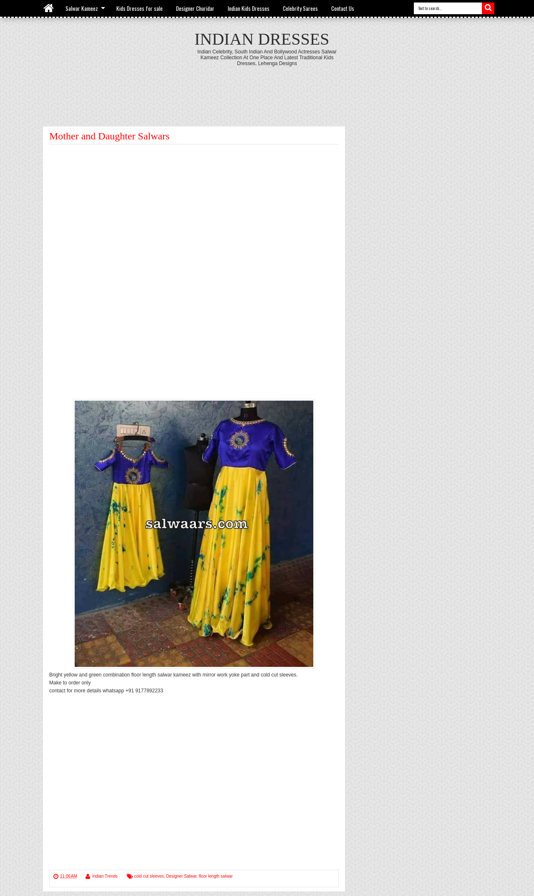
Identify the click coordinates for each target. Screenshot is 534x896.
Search (488, 8)
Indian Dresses (261, 39)
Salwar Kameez (81, 8)
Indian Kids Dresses (249, 8)
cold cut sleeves (149, 876)
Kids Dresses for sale (139, 8)
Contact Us (342, 8)
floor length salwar (216, 876)
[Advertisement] (267, 89)
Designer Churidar (195, 8)
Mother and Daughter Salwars (109, 136)
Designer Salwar (181, 876)
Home (49, 8)
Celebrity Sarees (300, 8)
